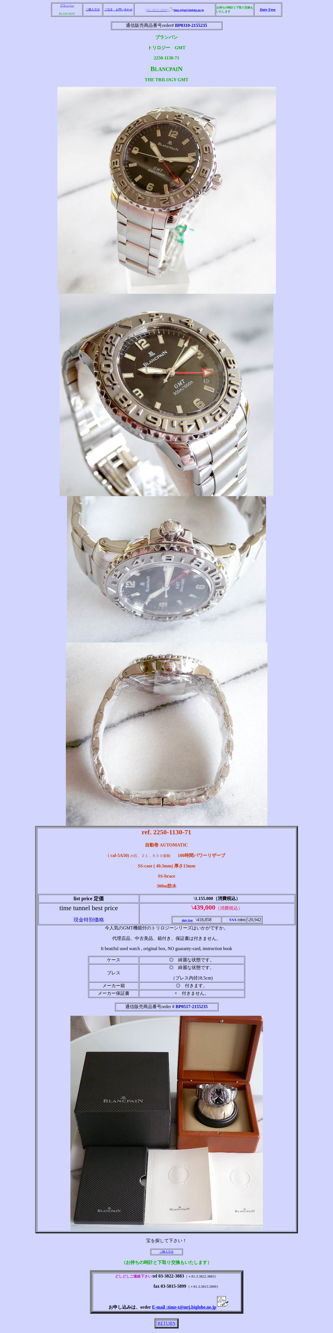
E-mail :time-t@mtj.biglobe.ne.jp (190, 1307)
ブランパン (67, 5)
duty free (187, 920)
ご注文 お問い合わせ (118, 9)
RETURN (166, 1323)
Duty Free (268, 9)
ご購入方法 (93, 9)
